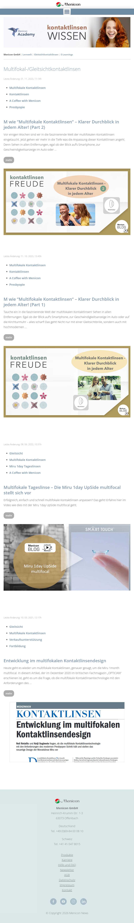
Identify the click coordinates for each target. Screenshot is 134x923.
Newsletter (67, 870)
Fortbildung (17, 646)
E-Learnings (67, 54)
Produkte (67, 855)
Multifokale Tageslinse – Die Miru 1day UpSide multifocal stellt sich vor (62, 490)
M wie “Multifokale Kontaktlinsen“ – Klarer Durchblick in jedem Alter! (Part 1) (61, 301)
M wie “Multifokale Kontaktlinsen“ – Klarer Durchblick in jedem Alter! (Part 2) (61, 124)
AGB (67, 875)
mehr (9, 160)
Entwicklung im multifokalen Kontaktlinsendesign (55, 661)
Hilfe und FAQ (67, 865)
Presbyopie (17, 107)
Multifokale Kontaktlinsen (27, 88)
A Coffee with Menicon (25, 101)
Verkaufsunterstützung (25, 640)
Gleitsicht (16, 453)
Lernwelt (27, 54)
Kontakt (67, 890)
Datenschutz (67, 880)
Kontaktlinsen (19, 94)
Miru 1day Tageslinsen (25, 466)
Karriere (67, 860)
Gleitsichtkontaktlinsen (46, 54)
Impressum (67, 885)
